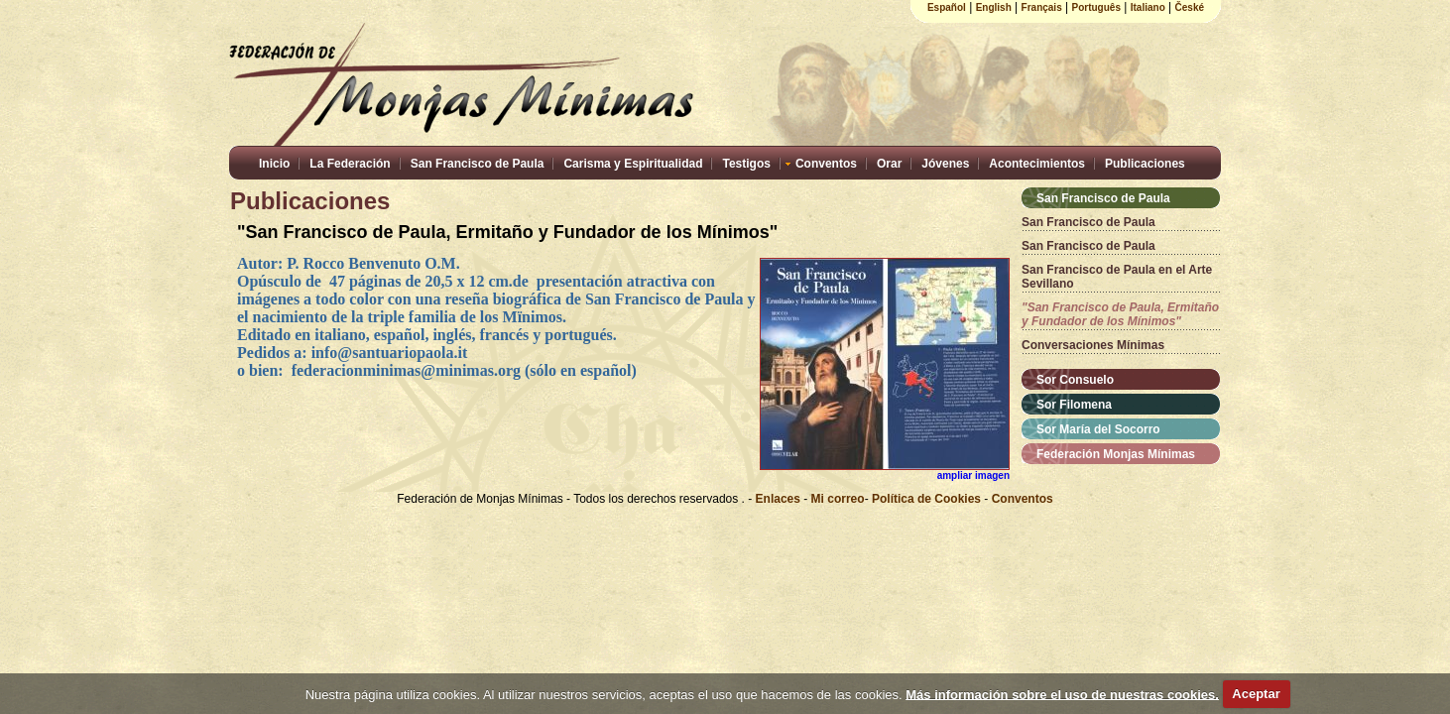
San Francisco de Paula (477, 164)
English (994, 7)
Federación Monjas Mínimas (1115, 454)
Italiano (1148, 7)
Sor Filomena (1074, 405)
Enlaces (780, 499)
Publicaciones (1145, 164)
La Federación (349, 164)
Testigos (746, 164)
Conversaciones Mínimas (1093, 345)
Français (1042, 7)
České (1189, 7)
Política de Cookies (926, 499)
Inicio (274, 164)
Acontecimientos (1037, 164)
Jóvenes (945, 164)
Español (946, 7)
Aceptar (1255, 693)
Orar (889, 164)
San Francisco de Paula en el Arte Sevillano (1117, 277)
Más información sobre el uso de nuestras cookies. (1062, 693)
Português (1096, 7)
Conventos (826, 164)
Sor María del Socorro (1098, 429)
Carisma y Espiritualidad (632, 164)
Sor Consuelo (1075, 380)
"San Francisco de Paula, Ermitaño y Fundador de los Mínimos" (1120, 314)
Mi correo (838, 499)
